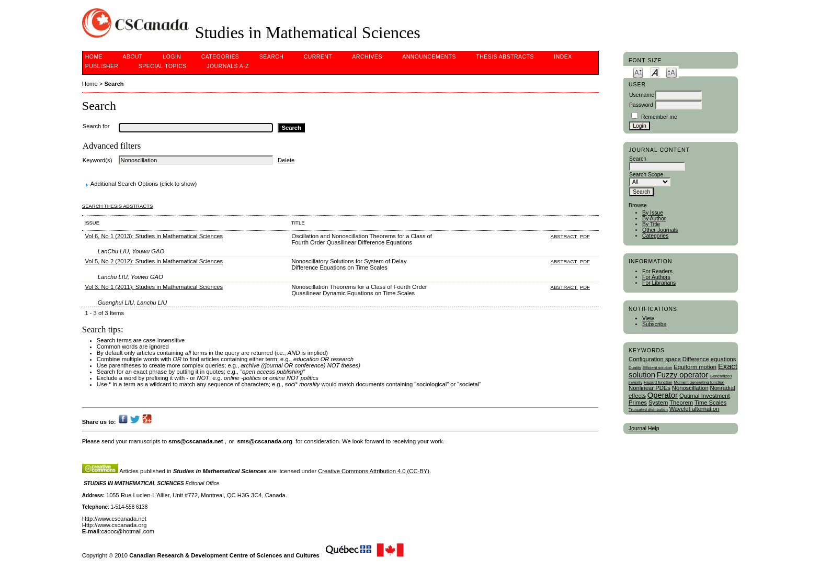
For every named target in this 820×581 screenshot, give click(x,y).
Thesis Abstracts (505, 57)
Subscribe (654, 324)
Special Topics (163, 66)
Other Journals (660, 230)
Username (641, 95)
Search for (96, 126)
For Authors (656, 277)
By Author (654, 218)
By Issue (652, 213)
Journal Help (644, 428)
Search (271, 57)
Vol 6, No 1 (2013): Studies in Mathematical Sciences (154, 236)
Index (563, 57)
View (648, 318)
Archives (367, 57)
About (133, 57)
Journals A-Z (228, 66)
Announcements (429, 57)
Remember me (659, 117)
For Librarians (659, 283)
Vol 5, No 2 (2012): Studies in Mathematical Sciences (154, 261)
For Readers (657, 271)
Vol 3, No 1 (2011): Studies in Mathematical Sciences (154, 287)
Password (641, 105)
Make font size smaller (638, 72)
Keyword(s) (97, 160)
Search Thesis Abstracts (117, 206)
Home (93, 57)
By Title (651, 224)
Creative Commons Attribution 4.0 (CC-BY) (373, 471)
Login (172, 57)
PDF (585, 236)
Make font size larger (671, 72)
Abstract (564, 236)
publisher (102, 66)
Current (318, 57)
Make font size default (655, 72)
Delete (286, 160)
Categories (655, 236)
